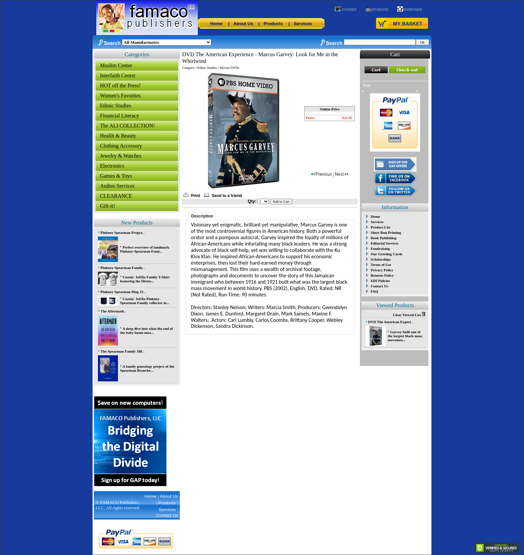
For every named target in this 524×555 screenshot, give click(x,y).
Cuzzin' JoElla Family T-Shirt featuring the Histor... (144, 279)
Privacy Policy (382, 270)
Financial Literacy (119, 115)
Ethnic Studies (115, 105)
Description (202, 216)
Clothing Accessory (121, 146)
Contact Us (379, 286)
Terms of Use (381, 265)
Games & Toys (116, 176)
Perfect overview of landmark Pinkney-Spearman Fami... (144, 249)
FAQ (374, 291)
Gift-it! (107, 206)
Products (273, 23)
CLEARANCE (116, 196)
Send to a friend (227, 195)
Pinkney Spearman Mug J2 (122, 292)
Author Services (117, 186)
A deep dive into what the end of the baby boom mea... (146, 331)
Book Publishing (383, 238)
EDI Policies (380, 281)
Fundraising (380, 249)
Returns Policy (382, 275)
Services (303, 23)
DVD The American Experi (389, 322)
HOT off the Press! (120, 85)
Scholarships (381, 259)
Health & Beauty (118, 135)
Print (195, 195)
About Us (243, 23)
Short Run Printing (386, 232)
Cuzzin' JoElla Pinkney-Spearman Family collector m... (144, 301)
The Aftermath (112, 311)
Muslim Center (116, 65)
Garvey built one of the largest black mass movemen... (405, 336)
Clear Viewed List (409, 315)
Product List (380, 227)
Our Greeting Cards (386, 254)
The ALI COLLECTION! (127, 125)
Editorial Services (384, 243)
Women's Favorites (120, 95)
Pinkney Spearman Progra (121, 232)
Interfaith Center (117, 75)
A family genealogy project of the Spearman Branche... (147, 368)
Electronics (112, 166)
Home (216, 23)
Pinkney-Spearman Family (122, 268)
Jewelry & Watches (120, 156)
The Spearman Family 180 (121, 351)
